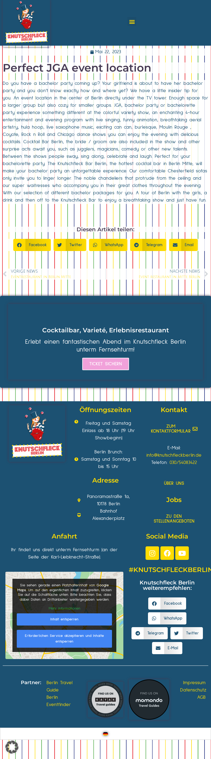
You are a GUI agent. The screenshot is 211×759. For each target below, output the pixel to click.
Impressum (194, 682)
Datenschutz (193, 690)
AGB (201, 697)
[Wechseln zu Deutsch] (105, 734)
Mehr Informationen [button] (64, 608)
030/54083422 (183, 462)
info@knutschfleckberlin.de (174, 455)
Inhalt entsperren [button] (64, 619)
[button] (131, 21)
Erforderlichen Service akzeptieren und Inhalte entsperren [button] (64, 638)
